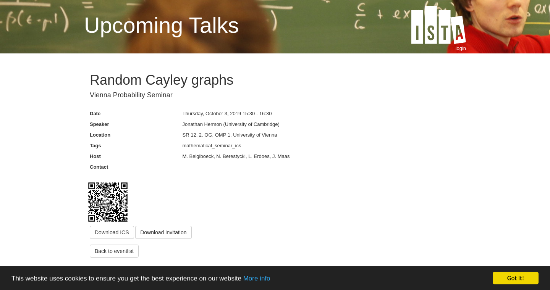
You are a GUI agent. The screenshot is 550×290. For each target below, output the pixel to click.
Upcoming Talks (161, 25)
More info (256, 278)
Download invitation (163, 232)
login (461, 48)
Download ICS (112, 232)
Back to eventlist (114, 251)
